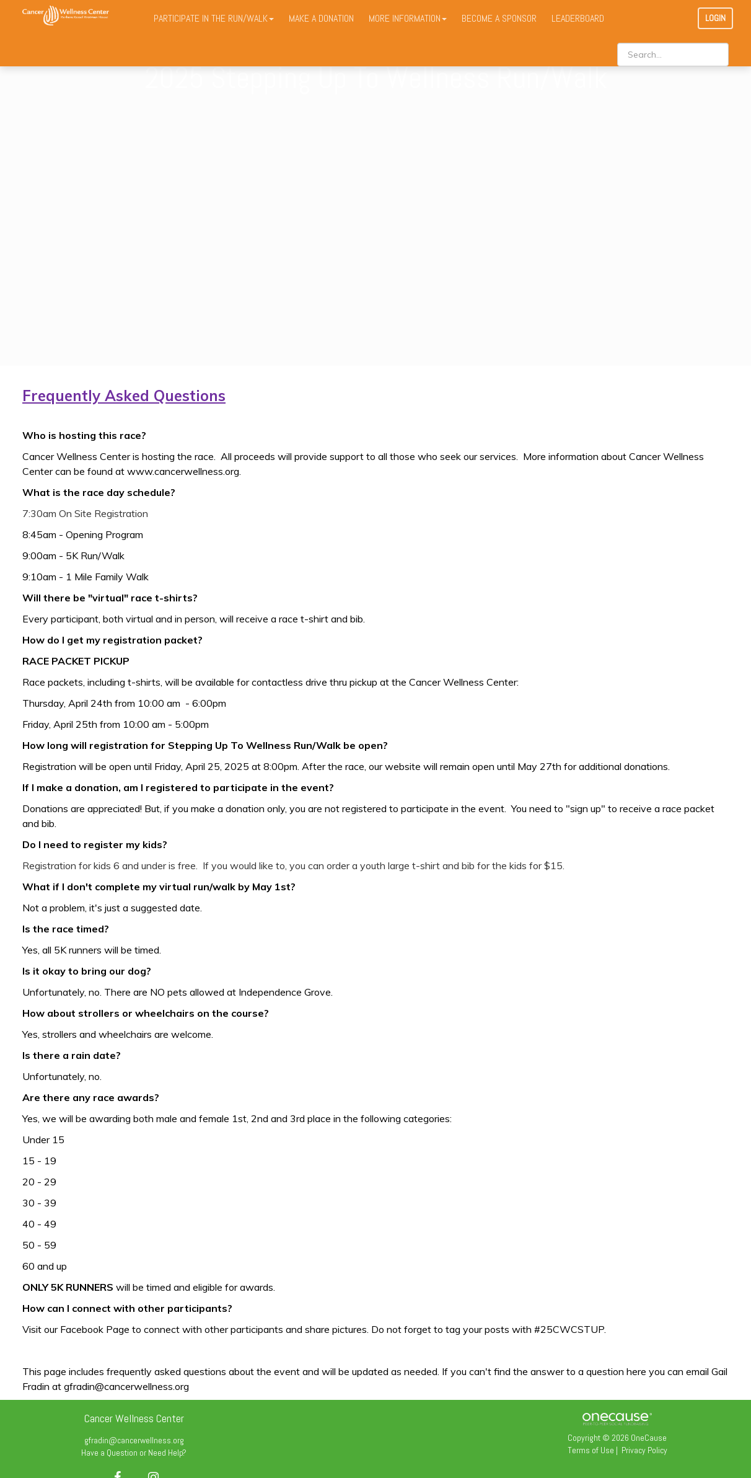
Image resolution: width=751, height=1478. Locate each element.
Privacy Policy (644, 1450)
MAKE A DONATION (321, 18)
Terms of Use (591, 1450)
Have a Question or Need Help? (134, 1452)
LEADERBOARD (577, 18)
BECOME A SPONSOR (499, 18)
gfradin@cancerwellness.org (134, 1440)
